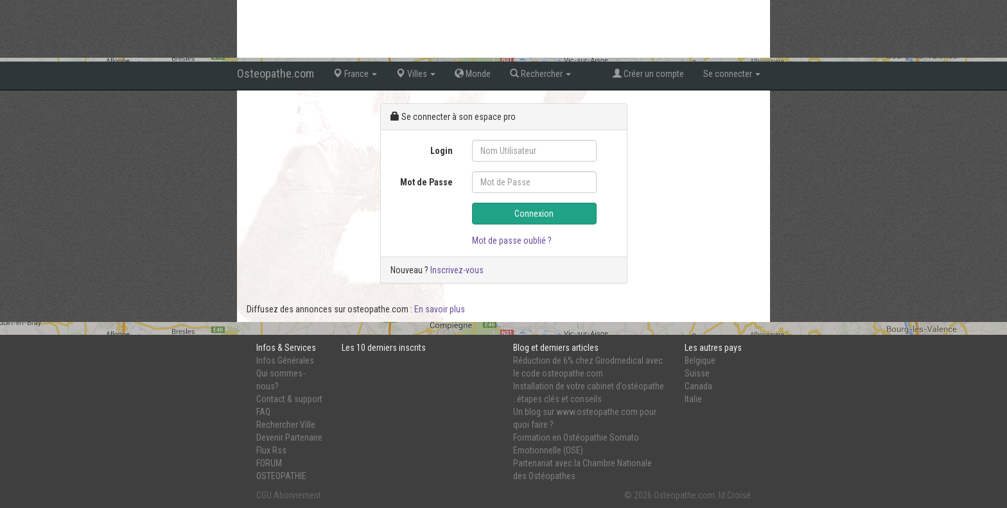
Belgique (700, 360)
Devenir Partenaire (289, 437)
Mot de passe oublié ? (512, 240)
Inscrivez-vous (457, 270)
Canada (698, 386)
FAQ (263, 412)
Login (441, 151)
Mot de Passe (426, 182)
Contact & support (289, 399)
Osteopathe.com (275, 73)
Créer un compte (648, 74)
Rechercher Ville (285, 424)
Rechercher (540, 74)
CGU (264, 495)
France (355, 74)
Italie (693, 399)
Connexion (534, 213)
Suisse (697, 373)
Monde (473, 74)
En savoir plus (439, 309)
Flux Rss (271, 450)
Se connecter (731, 74)
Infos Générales (285, 360)
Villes (415, 74)
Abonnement (297, 495)
